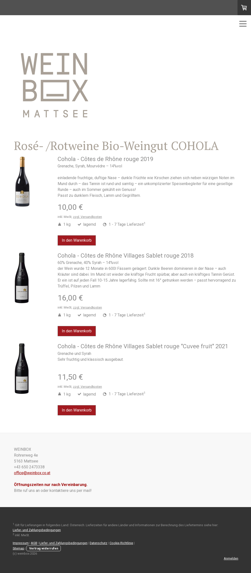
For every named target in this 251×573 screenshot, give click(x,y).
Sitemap (18, 548)
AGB (34, 543)
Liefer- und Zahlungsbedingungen (37, 530)
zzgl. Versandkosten (87, 217)
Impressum (21, 543)
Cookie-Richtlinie (121, 543)
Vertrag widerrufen (43, 548)
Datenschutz (98, 543)
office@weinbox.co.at (32, 473)
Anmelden (231, 558)
